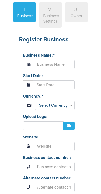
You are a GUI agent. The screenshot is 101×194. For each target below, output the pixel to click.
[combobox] (55, 105)
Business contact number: (47, 157)
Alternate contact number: (47, 178)
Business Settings (51, 15)
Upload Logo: (35, 116)
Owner (76, 12)
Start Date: (33, 75)
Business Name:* (39, 55)
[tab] (25, 13)
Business (23, 12)
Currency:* (33, 96)
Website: (31, 137)
